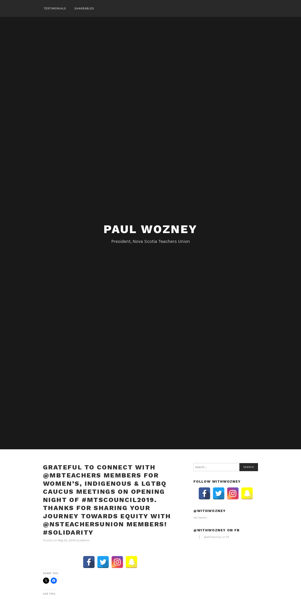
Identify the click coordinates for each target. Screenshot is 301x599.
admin (84, 540)
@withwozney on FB (217, 530)
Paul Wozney (150, 229)
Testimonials (55, 8)
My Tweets (200, 517)
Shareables (84, 8)
